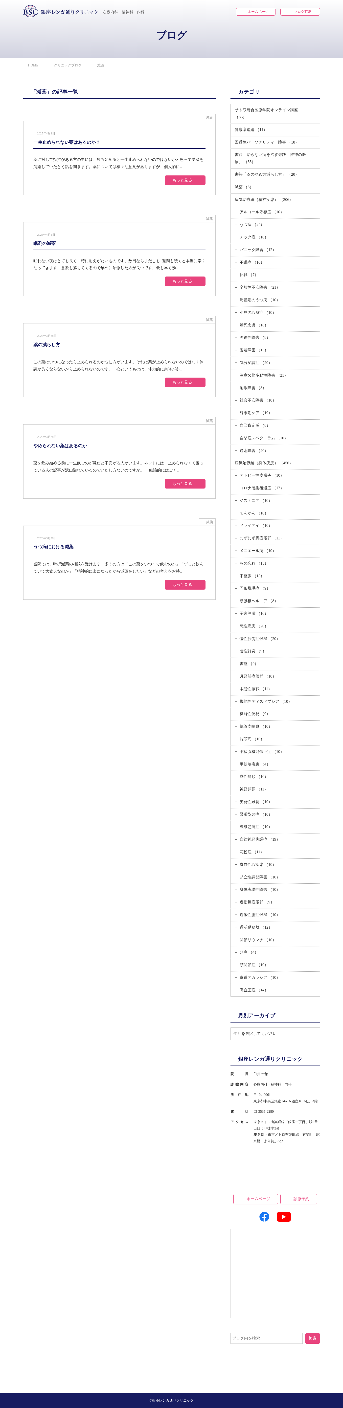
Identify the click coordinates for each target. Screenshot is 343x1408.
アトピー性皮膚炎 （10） (262, 475)
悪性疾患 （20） (254, 626)
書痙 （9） (249, 663)
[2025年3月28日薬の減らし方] (119, 360)
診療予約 (301, 1199)
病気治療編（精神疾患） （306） (264, 199)
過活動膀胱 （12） (256, 927)
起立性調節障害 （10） (260, 877)
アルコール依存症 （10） (262, 212)
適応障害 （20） (254, 450)
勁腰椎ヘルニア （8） (259, 601)
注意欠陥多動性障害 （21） (264, 375)
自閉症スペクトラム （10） (264, 438)
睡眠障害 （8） (253, 388)
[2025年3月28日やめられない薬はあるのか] (119, 461)
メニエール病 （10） (258, 551)
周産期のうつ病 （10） (260, 300)
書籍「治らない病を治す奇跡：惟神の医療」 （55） (270, 158)
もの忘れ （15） (254, 563)
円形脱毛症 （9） (255, 588)
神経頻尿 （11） (254, 789)
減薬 (209, 117)
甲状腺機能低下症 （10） (262, 751)
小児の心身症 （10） (258, 312)
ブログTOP (302, 12)
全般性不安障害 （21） (260, 287)
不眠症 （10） (252, 262)
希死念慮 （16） (254, 325)
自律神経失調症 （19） (260, 839)
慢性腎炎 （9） (253, 651)
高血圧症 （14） (254, 990)
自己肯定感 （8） (255, 425)
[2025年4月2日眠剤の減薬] (119, 259)
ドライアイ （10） (256, 525)
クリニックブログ (68, 65)
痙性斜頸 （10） (254, 776)
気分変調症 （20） (256, 363)
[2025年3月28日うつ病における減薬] (119, 563)
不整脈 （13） (252, 576)
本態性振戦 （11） (256, 689)
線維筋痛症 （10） (256, 827)
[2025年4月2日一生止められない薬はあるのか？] (119, 158)
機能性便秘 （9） (255, 714)
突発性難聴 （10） (256, 802)
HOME (33, 65)
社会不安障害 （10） (258, 400)
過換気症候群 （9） (257, 902)
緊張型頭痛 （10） (256, 814)
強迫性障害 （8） (255, 337)
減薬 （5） (244, 187)
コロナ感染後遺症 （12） (262, 488)
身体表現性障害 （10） (260, 889)
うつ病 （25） (252, 224)
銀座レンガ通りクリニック (173, 1400)
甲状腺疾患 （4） (255, 764)
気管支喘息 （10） (256, 726)
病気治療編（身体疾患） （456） (264, 463)
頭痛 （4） (249, 952)
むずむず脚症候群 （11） (262, 538)
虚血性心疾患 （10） (258, 864)
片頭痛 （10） (252, 739)
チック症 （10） (254, 237)
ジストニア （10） (256, 500)
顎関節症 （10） (254, 965)
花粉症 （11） (252, 852)
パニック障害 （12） (258, 250)
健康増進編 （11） (251, 130)
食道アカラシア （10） (260, 977)
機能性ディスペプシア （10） (266, 701)
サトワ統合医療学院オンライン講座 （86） (266, 113)
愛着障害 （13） (254, 350)
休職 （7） (249, 275)
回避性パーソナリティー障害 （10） (267, 142)
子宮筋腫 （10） (254, 613)
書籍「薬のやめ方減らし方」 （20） (267, 174)
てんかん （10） (254, 513)
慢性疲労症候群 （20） (260, 639)
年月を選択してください (255, 1033)
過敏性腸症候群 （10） (260, 915)
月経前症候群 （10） (258, 676)
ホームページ (258, 12)
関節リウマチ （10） (258, 940)
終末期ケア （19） (256, 413)
